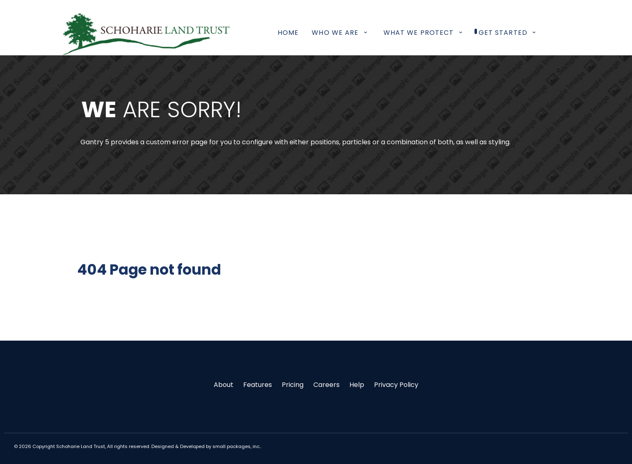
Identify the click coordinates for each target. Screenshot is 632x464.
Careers (326, 384)
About (223, 384)
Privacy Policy (396, 384)
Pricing (292, 384)
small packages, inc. (236, 446)
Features (257, 384)
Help (356, 384)
